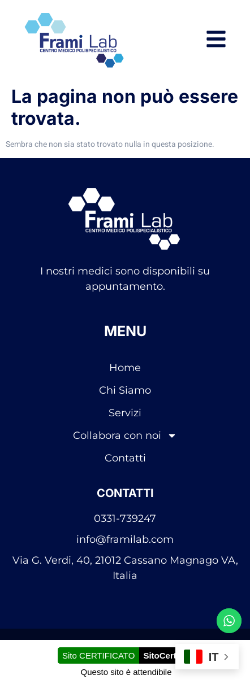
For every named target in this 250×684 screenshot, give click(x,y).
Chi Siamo (125, 390)
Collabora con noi (125, 435)
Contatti (125, 458)
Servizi (125, 413)
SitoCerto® (165, 655)
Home (125, 367)
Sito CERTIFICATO (98, 655)
